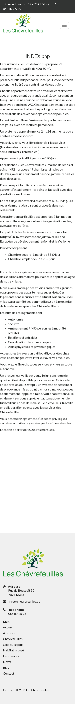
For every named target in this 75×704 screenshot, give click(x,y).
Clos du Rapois (13, 644)
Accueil (8, 627)
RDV (6, 667)
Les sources (11, 656)
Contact (8, 673)
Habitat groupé (13, 650)
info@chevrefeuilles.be (24, 601)
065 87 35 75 (12, 9)
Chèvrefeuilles (13, 639)
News (7, 662)
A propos (9, 633)
